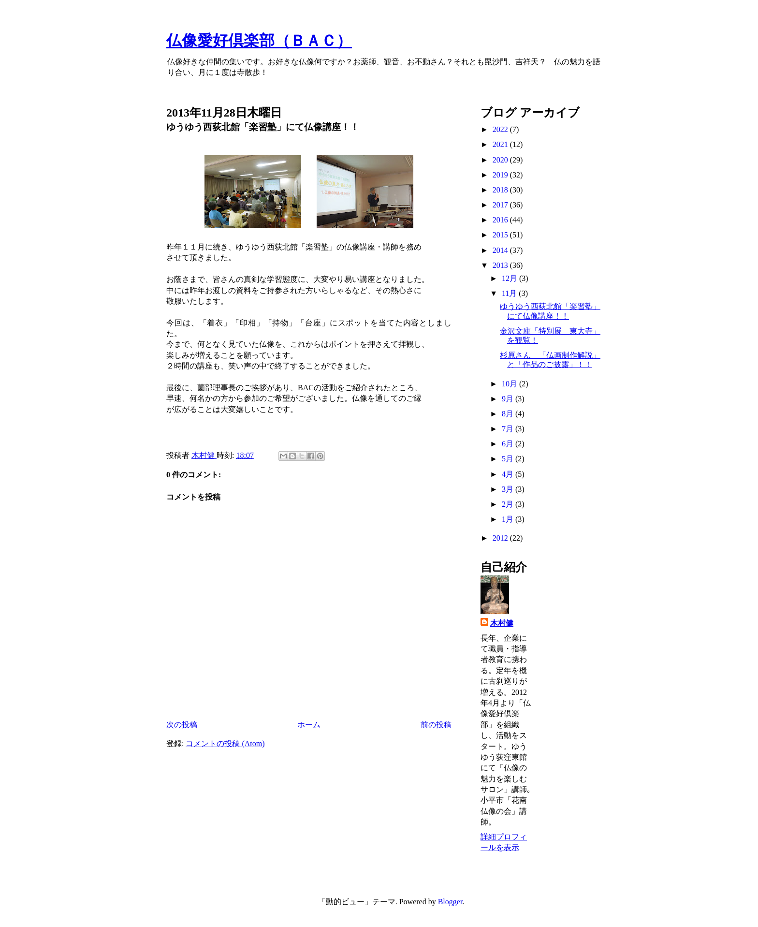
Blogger (450, 902)
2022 (501, 129)
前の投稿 (436, 725)
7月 (508, 429)
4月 (508, 474)
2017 (501, 205)
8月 (508, 414)
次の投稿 (181, 725)
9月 (508, 399)
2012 (501, 538)
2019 (501, 175)
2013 (501, 265)
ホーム (309, 725)
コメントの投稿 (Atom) (225, 743)
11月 (510, 293)
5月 (508, 459)
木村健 (501, 623)
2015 (501, 235)
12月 (510, 278)
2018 (501, 190)
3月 (508, 489)
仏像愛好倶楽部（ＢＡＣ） (259, 40)
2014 (501, 250)
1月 (508, 519)
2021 (501, 144)
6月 (508, 444)
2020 (501, 160)
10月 (510, 384)
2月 (508, 504)
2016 (501, 220)
